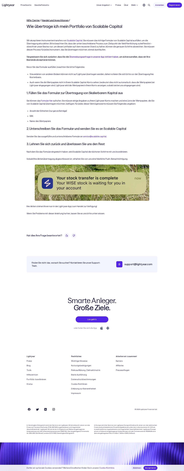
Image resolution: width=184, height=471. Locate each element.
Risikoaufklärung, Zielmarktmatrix (85, 370)
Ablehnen (137, 468)
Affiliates (120, 365)
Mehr (134, 5)
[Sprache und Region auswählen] (144, 5)
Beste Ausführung (79, 375)
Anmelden (159, 5)
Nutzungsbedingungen (81, 365)
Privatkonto (26, 5)
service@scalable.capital (94, 136)
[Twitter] (37, 409)
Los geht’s (92, 319)
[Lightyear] (8, 5)
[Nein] (73, 235)
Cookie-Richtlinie (106, 468)
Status (30, 384)
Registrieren (174, 5)
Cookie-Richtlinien (79, 384)
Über (126, 5)
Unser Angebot (104, 5)
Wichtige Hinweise (79, 361)
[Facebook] (29, 409)
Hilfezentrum (32, 375)
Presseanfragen (123, 370)
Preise (118, 5)
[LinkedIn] (45, 409)
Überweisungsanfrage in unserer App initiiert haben (93, 57)
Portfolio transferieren (36, 379)
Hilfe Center (33, 20)
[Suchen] (149, 5)
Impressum (76, 393)
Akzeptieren (150, 468)
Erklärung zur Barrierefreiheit (83, 389)
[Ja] (66, 235)
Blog (29, 365)
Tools (29, 370)
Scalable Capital (74, 40)
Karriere (119, 361)
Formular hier (47, 100)
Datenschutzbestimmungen (83, 379)
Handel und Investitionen (55, 20)
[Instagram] (53, 409)
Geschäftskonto (41, 5)
